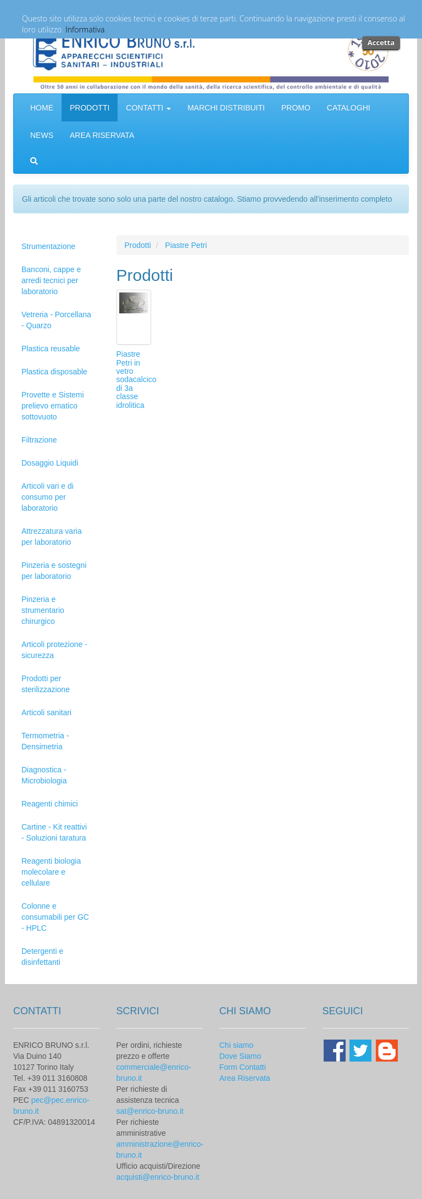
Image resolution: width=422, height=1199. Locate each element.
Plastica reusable (50, 348)
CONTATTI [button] (148, 107)
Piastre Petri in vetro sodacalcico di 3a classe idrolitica (136, 379)
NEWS (41, 135)
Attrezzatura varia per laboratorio (51, 536)
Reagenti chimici (49, 803)
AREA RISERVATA (102, 135)
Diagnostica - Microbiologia (43, 775)
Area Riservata (244, 1078)
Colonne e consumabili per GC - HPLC (55, 917)
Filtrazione (39, 439)
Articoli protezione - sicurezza (54, 650)
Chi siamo (236, 1045)
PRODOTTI (89, 107)
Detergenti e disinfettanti (42, 956)
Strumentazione (48, 246)
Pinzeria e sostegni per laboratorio (53, 571)
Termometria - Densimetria (45, 741)
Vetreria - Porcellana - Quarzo (56, 320)
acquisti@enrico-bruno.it (157, 1177)
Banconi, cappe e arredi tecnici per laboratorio (51, 280)
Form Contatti (242, 1067)
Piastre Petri (186, 245)
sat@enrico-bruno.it (150, 1111)
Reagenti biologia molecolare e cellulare (51, 872)
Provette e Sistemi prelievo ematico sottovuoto (52, 405)
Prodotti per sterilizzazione (45, 684)
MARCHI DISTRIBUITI (226, 107)
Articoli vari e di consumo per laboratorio (47, 497)
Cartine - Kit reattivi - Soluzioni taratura (54, 832)
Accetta (381, 42)
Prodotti (138, 245)
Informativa (84, 29)
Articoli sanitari (46, 712)
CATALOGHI (348, 107)
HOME (41, 107)
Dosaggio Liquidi (50, 462)
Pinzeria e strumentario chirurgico (42, 610)
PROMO (295, 107)
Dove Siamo (240, 1056)
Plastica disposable (54, 371)
